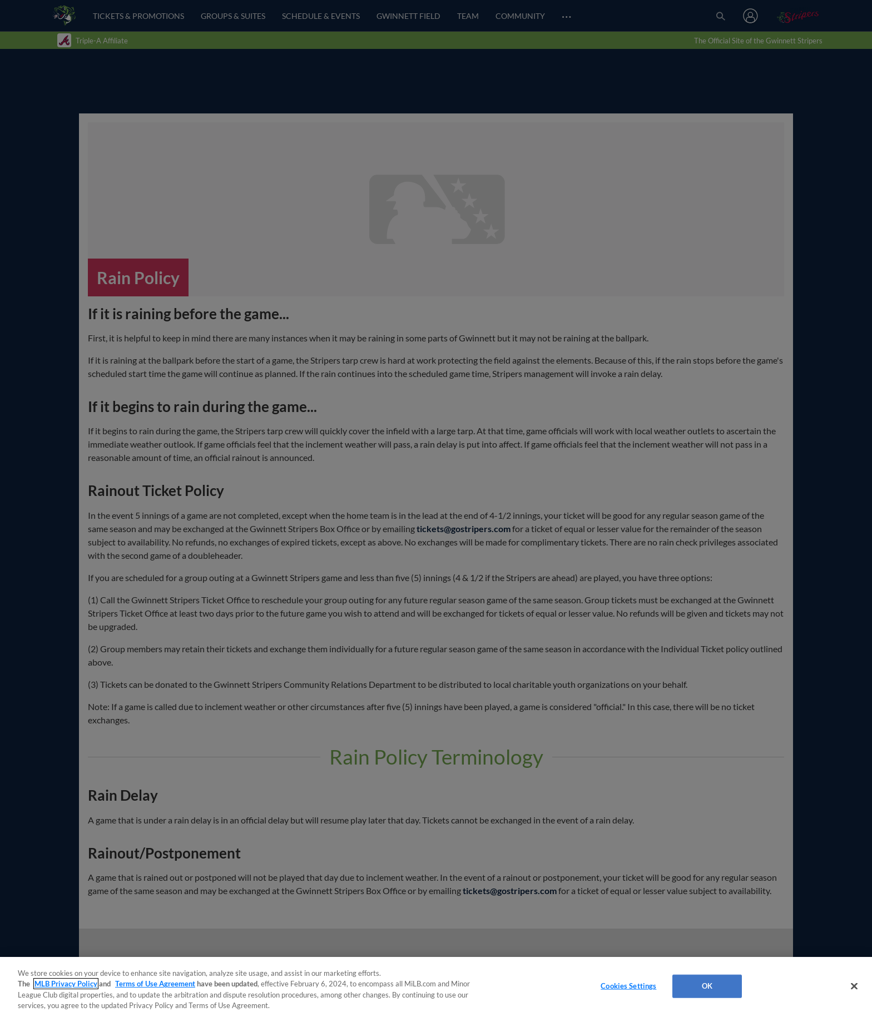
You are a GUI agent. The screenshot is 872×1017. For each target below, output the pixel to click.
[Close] (854, 986)
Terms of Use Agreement (155, 983)
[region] (436, 987)
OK (707, 985)
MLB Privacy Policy (65, 983)
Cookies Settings (628, 985)
